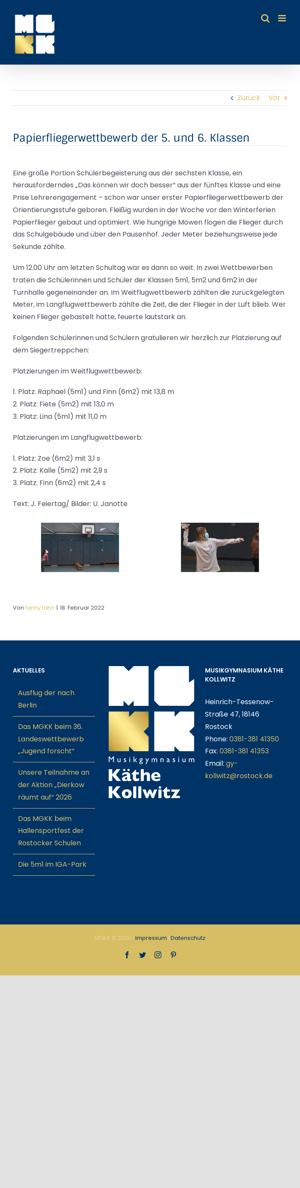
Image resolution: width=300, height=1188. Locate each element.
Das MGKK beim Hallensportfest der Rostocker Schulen (51, 831)
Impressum (151, 938)
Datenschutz (188, 938)
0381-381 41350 (254, 739)
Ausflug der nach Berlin (46, 699)
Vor (274, 98)
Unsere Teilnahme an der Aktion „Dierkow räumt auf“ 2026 (53, 784)
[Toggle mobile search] (265, 18)
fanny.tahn (39, 608)
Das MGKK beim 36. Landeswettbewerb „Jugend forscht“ (51, 739)
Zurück (249, 98)
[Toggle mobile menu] (282, 18)
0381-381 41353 (244, 751)
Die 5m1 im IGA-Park (52, 864)
